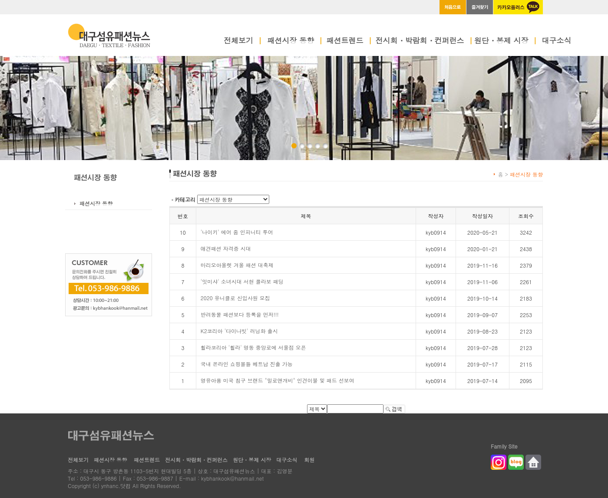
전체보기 (243, 41)
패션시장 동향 (295, 41)
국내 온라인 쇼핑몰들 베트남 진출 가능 (247, 363)
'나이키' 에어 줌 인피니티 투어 (237, 232)
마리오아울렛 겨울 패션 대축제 (237, 265)
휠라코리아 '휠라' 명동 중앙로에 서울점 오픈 (253, 347)
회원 (309, 459)
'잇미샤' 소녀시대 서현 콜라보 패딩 (242, 281)
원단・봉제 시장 (505, 41)
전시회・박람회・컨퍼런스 (424, 41)
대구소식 (557, 41)
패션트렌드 (349, 41)
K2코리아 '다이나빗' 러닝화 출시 (239, 330)
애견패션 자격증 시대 (226, 248)
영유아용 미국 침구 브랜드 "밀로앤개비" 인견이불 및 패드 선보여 (277, 380)
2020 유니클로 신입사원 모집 (235, 297)
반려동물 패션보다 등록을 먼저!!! (240, 314)
